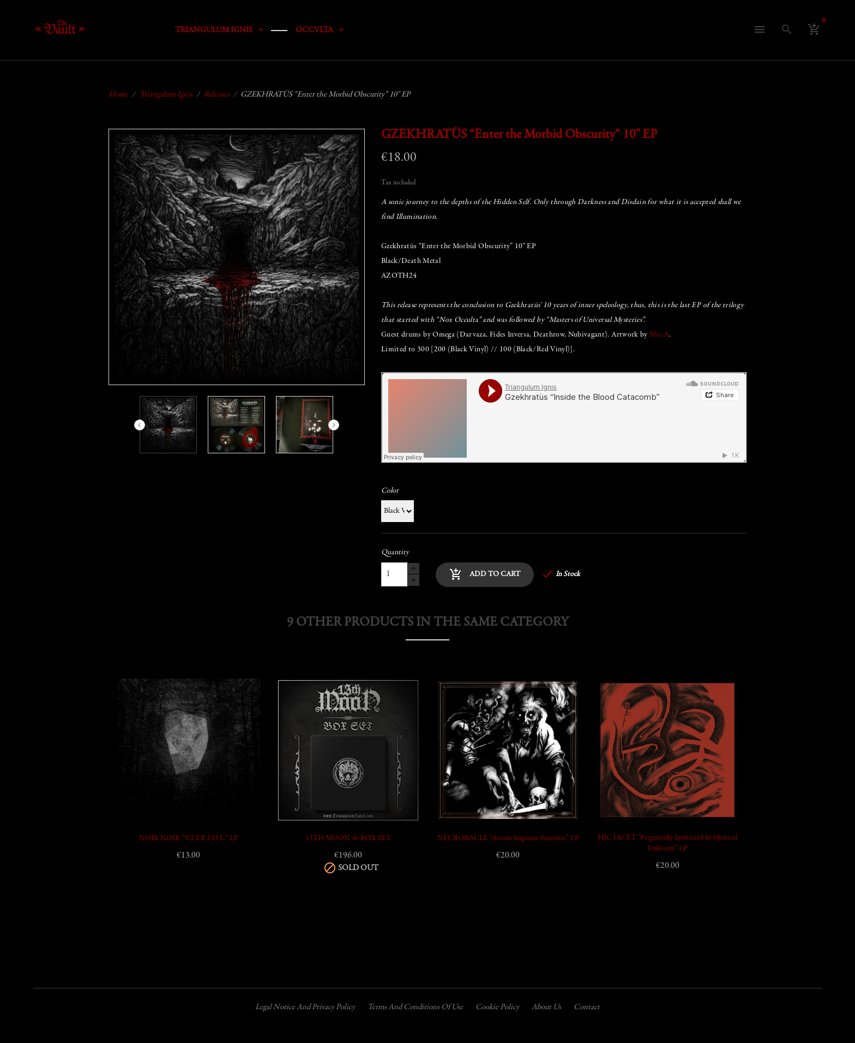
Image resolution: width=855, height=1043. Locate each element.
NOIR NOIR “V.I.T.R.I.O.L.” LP (188, 838)
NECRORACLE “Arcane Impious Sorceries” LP (508, 838)
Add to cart (484, 574)
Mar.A (659, 335)
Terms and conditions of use (415, 1007)
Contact (587, 1007)
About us (546, 1007)
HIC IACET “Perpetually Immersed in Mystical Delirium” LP (667, 843)
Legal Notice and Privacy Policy (305, 1007)
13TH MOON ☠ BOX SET (348, 838)
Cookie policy (497, 1007)
